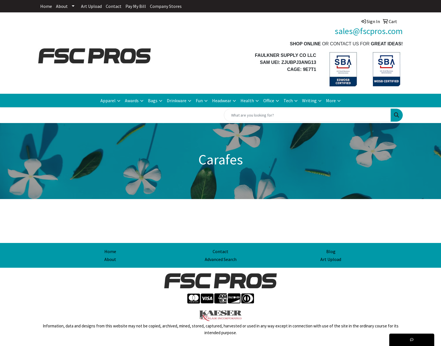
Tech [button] (288, 100)
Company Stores (166, 6)
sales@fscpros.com (369, 31)
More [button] (331, 100)
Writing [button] (309, 100)
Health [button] (247, 100)
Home (46, 6)
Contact (114, 6)
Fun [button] (199, 100)
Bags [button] (153, 100)
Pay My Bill (135, 6)
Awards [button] (132, 100)
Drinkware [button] (176, 100)
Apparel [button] (108, 100)
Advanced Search (221, 259)
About (62, 6)
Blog (331, 251)
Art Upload (91, 6)
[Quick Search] (307, 115)
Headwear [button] (221, 100)
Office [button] (268, 100)
